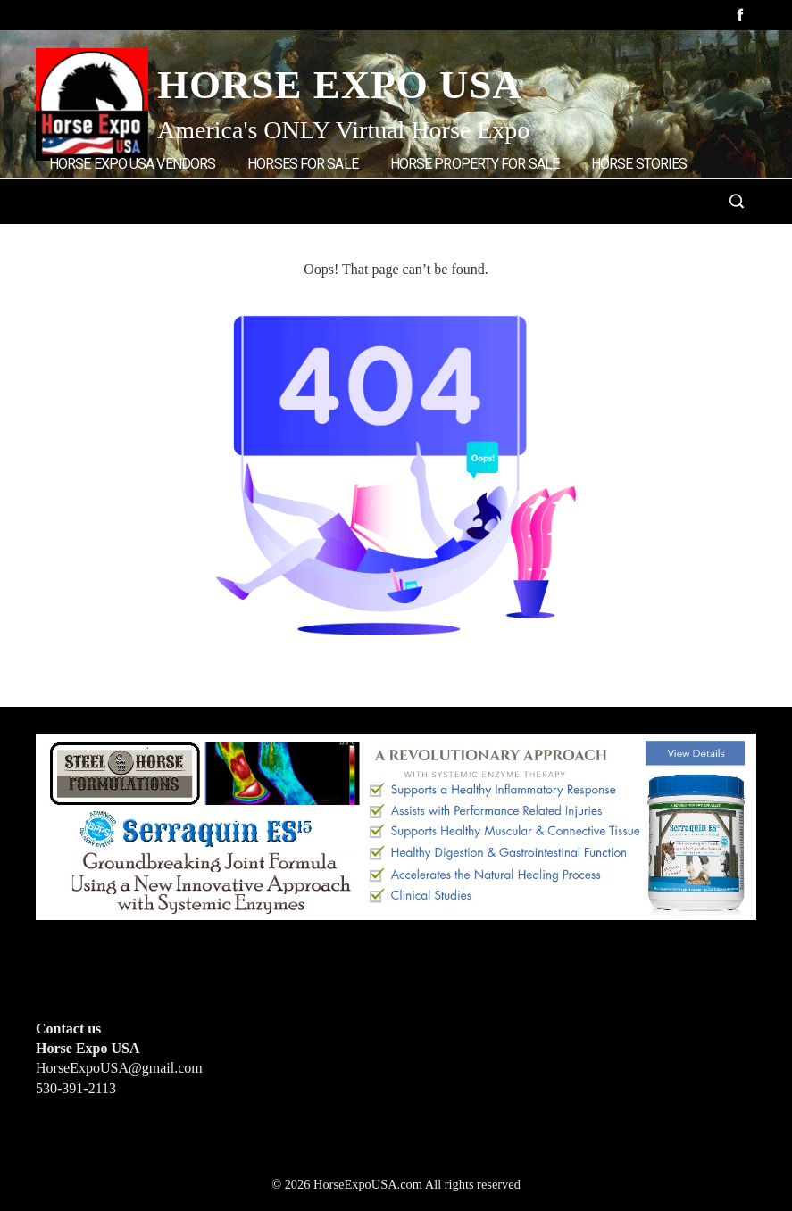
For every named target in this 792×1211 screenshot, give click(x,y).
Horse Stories (639, 163)
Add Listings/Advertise (141, 237)
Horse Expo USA (339, 84)
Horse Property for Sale (474, 163)
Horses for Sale (302, 163)
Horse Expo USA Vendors (132, 163)
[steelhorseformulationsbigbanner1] (396, 825)
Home (275, 238)
